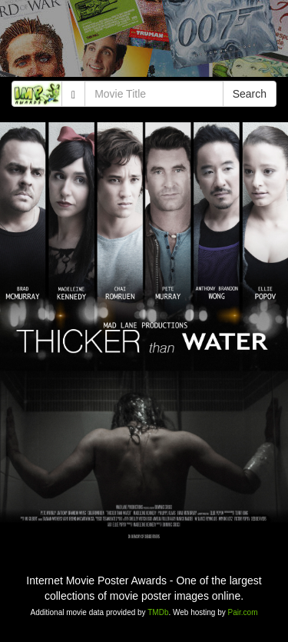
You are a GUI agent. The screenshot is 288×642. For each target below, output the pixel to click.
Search (249, 94)
